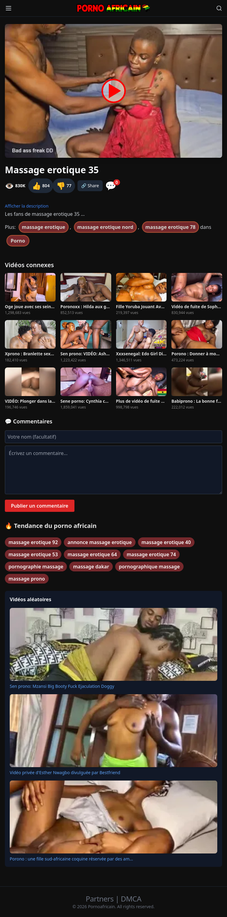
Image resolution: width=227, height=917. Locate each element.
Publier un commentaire (39, 505)
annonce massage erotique (99, 542)
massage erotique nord (105, 227)
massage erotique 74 (151, 554)
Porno (18, 240)
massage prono (27, 578)
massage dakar (91, 566)
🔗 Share (90, 185)
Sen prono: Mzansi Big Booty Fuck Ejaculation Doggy (62, 686)
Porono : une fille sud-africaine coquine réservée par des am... (71, 859)
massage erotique (43, 227)
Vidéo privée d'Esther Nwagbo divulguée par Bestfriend (65, 772)
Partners (100, 899)
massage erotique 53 (33, 554)
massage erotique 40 (166, 542)
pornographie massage (36, 566)
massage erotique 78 (170, 227)
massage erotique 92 (33, 542)
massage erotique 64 (92, 554)
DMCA (131, 899)
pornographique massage (149, 566)
